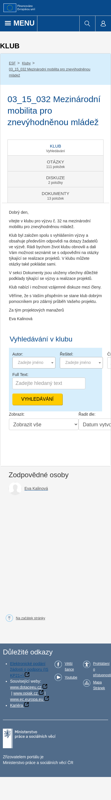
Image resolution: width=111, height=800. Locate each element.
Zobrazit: (16, 414)
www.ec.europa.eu (26, 699)
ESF (12, 63)
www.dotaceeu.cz (25, 687)
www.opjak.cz (25, 693)
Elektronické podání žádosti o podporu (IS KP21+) (29, 669)
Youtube (71, 677)
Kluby (26, 63)
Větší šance (69, 666)
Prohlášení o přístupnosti (102, 669)
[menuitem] (87, 23)
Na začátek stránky (30, 618)
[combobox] (34, 363)
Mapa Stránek (99, 685)
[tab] (55, 148)
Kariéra (16, 705)
